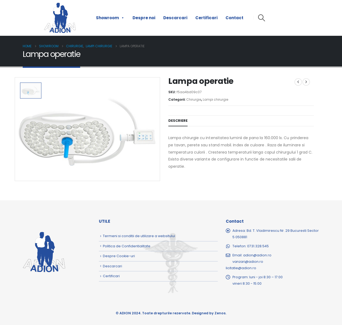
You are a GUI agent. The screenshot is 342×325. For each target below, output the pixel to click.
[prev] (298, 82)
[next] (306, 82)
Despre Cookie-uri (119, 256)
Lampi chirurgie (215, 99)
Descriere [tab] (178, 120)
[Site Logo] (60, 18)
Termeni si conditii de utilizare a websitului (139, 236)
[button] (261, 17)
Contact (234, 18)
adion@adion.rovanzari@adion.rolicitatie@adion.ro (248, 261)
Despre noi (144, 18)
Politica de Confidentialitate (126, 246)
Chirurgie (193, 99)
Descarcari (175, 18)
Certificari (206, 18)
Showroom (110, 18)
